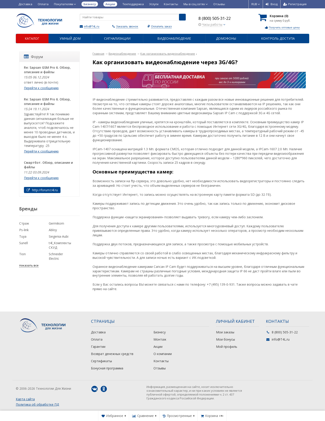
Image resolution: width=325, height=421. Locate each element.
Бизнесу (159, 332)
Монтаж (159, 339)
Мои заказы (225, 332)
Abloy (53, 230)
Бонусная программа (107, 368)
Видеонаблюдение (174, 38)
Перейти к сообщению (41, 88)
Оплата (43, 4)
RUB (255, 4)
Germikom (56, 223)
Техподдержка (133, 4)
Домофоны (226, 38)
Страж (24, 223)
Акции (157, 346)
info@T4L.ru (91, 26)
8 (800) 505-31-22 (214, 18)
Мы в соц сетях (195, 4)
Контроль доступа (278, 38)
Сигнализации (117, 38)
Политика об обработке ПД (37, 404)
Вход (272, 4)
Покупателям (65, 4)
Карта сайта (25, 399)
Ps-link (24, 230)
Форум (33, 56)
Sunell (23, 243)
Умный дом (70, 38)
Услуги (153, 4)
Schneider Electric (56, 256)
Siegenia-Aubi (58, 236)
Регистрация (294, 4)
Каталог (32, 38)
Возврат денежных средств (112, 354)
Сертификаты (101, 361)
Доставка (25, 4)
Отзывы (219, 4)
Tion (22, 254)
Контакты (171, 4)
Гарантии (98, 346)
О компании (162, 354)
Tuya (22, 236)
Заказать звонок (127, 26)
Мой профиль (226, 346)
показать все (29, 265)
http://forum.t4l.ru (42, 190)
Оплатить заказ (161, 26)
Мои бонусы (225, 339)
